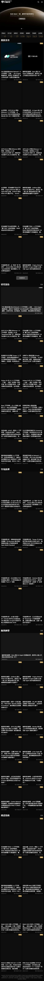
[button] (21, 28)
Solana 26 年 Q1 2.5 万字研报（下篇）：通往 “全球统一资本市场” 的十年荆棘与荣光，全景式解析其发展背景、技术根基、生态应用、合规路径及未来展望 (11, 383)
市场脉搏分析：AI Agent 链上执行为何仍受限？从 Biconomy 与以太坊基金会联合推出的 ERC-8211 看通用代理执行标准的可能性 (33, 113)
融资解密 (5, 630)
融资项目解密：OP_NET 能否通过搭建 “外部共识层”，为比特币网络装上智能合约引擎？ (32, 703)
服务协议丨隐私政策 (38, 977)
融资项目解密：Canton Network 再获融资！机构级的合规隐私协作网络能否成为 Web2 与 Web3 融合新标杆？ (11, 804)
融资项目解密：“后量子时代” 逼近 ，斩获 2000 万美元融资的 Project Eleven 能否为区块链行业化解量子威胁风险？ (11, 754)
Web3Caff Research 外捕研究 (15, 975)
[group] (3, 34)
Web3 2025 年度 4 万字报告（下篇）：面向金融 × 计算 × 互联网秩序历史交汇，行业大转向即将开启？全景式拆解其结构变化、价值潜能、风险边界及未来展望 (11, 927)
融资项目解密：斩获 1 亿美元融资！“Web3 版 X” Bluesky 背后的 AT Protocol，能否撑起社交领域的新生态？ (11, 704)
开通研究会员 (22, 18)
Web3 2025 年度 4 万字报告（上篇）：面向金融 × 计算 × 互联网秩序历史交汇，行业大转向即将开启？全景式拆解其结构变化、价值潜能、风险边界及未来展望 (33, 927)
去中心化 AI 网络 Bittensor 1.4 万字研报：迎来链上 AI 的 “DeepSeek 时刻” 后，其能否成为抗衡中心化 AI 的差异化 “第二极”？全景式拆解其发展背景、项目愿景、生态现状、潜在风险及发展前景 (33, 152)
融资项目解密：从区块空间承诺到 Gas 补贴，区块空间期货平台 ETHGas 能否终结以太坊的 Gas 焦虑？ (11, 779)
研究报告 (5, 284)
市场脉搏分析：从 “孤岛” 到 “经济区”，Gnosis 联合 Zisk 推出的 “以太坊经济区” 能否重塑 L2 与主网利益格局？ (11, 268)
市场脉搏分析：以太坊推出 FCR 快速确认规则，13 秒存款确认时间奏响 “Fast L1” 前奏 (11, 580)
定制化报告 (16, 977)
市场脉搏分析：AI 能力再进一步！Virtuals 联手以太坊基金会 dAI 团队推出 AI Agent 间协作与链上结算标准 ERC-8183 (11, 619)
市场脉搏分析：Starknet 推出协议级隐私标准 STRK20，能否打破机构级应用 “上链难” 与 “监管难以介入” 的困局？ (32, 581)
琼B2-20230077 (12, 976)
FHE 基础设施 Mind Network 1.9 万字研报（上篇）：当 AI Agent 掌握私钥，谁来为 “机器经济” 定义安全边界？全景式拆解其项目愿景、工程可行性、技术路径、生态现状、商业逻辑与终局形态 (11, 74)
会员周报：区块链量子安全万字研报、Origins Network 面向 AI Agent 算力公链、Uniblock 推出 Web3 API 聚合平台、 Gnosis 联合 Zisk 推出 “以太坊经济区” (11, 190)
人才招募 (31, 977)
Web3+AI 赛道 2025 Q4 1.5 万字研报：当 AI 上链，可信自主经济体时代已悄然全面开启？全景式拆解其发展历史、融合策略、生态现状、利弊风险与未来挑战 (11, 966)
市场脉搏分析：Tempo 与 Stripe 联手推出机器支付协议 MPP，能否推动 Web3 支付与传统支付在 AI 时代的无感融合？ (33, 542)
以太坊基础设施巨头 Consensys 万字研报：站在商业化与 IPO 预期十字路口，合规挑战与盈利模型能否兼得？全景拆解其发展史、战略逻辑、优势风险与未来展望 (32, 433)
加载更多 (22, 278)
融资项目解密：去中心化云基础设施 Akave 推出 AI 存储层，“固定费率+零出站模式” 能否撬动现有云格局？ (11, 729)
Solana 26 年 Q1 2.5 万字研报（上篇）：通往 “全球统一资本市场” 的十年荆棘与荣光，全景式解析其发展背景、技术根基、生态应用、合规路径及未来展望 (32, 383)
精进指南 (5, 815)
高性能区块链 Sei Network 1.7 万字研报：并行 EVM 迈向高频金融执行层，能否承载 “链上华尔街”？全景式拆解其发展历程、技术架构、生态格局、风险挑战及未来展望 (33, 458)
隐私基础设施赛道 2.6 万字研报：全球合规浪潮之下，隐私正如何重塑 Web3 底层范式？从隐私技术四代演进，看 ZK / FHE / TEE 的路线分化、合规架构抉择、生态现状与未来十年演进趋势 (11, 458)
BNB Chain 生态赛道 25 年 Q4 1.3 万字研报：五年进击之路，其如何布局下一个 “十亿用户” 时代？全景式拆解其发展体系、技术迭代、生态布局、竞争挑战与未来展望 (32, 966)
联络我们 (24, 979)
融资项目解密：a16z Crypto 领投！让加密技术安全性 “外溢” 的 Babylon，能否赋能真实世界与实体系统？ (32, 754)
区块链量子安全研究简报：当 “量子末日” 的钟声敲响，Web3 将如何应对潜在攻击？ (10, 228)
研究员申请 (39, 976)
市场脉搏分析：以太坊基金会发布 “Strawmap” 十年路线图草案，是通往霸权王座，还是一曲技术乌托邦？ (32, 619)
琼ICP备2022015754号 (19, 976)
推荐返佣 (27, 977)
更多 (41, 284)
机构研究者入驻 (4, 977)
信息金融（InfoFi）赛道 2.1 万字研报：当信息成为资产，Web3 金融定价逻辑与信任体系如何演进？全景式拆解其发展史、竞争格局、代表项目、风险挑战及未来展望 (11, 433)
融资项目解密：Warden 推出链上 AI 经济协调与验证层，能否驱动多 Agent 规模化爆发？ (33, 728)
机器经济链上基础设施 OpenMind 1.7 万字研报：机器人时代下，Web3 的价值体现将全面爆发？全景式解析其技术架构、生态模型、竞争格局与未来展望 (33, 408)
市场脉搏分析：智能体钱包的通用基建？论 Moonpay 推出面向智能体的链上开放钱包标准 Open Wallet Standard (11, 542)
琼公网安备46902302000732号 (30, 976)
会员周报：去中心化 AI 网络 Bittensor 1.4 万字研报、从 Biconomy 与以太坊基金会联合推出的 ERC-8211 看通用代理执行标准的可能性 (11, 113)
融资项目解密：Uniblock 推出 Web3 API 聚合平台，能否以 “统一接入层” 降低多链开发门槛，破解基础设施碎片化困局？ (32, 190)
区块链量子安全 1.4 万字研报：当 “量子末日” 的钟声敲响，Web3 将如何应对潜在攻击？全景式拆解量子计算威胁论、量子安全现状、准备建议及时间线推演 (32, 229)
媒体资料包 (20, 979)
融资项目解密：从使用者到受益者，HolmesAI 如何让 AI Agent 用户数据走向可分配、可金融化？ (32, 779)
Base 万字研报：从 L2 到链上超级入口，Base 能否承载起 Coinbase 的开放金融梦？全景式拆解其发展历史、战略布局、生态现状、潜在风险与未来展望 (11, 408)
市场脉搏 (5, 469)
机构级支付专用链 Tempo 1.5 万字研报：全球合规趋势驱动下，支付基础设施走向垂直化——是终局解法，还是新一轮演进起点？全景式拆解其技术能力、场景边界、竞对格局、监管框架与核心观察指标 (11, 358)
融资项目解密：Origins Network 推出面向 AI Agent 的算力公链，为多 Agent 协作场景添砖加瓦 (33, 267)
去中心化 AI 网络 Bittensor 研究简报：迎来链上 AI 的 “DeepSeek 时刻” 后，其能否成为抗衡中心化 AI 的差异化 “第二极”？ (11, 152)
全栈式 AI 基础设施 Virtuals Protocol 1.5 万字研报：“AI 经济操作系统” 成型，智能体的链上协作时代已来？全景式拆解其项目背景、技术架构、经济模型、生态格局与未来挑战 (32, 358)
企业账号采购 (10, 977)
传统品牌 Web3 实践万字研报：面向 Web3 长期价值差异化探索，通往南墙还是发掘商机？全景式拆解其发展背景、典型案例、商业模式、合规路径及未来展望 (32, 888)
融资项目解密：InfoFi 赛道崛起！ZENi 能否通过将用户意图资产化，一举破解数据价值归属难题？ (33, 804)
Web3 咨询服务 (22, 977)
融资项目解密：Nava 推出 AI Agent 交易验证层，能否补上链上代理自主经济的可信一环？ (32, 73)
